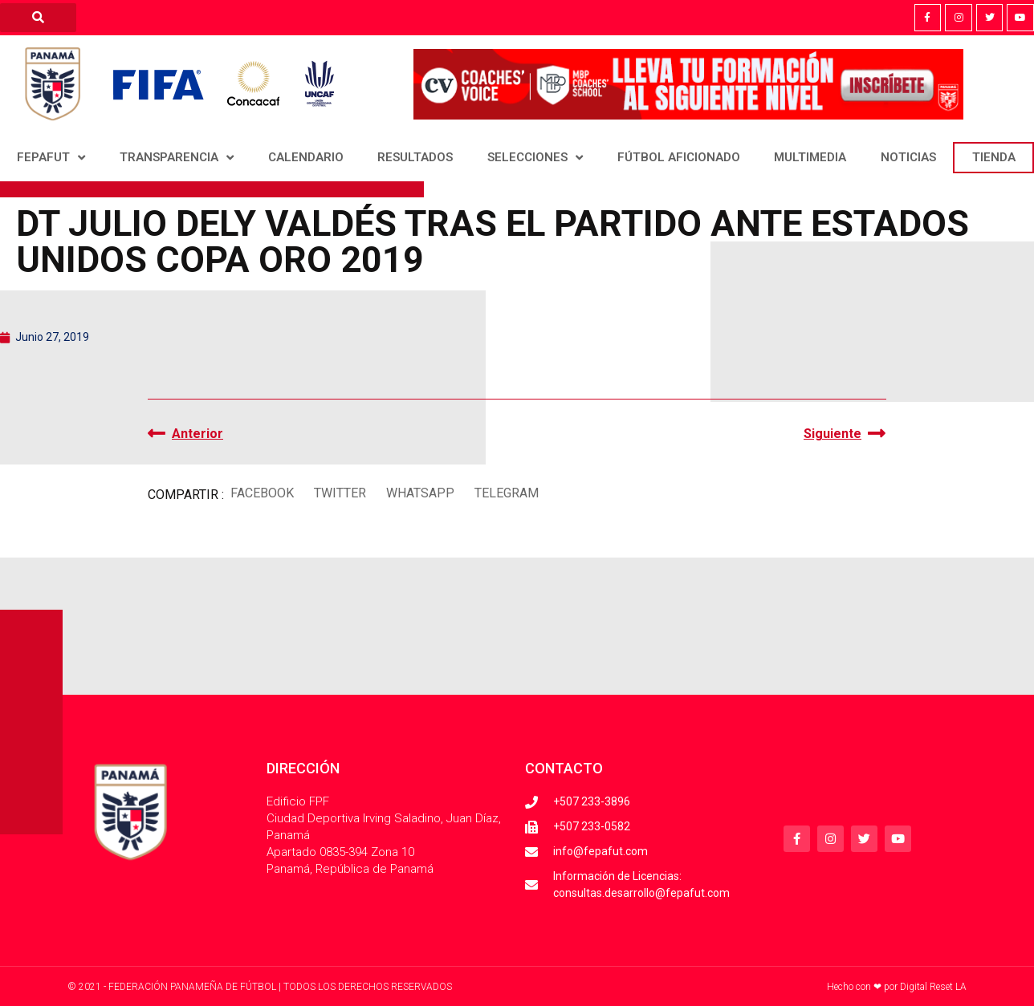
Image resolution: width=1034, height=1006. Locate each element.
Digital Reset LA (933, 986)
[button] (261, 493)
